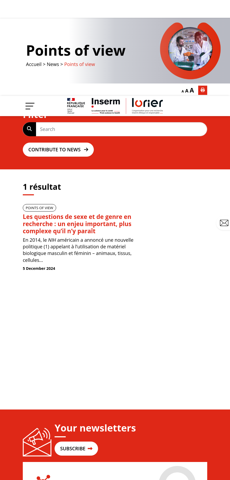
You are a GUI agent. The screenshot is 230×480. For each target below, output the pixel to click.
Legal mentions (160, 463)
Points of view (39, 112)
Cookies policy (193, 476)
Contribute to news (58, 54)
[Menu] (29, 10)
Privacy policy (193, 463)
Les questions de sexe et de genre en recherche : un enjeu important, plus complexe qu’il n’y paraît (77, 128)
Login (47, 418)
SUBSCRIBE (76, 353)
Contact (225, 127)
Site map (132, 463)
